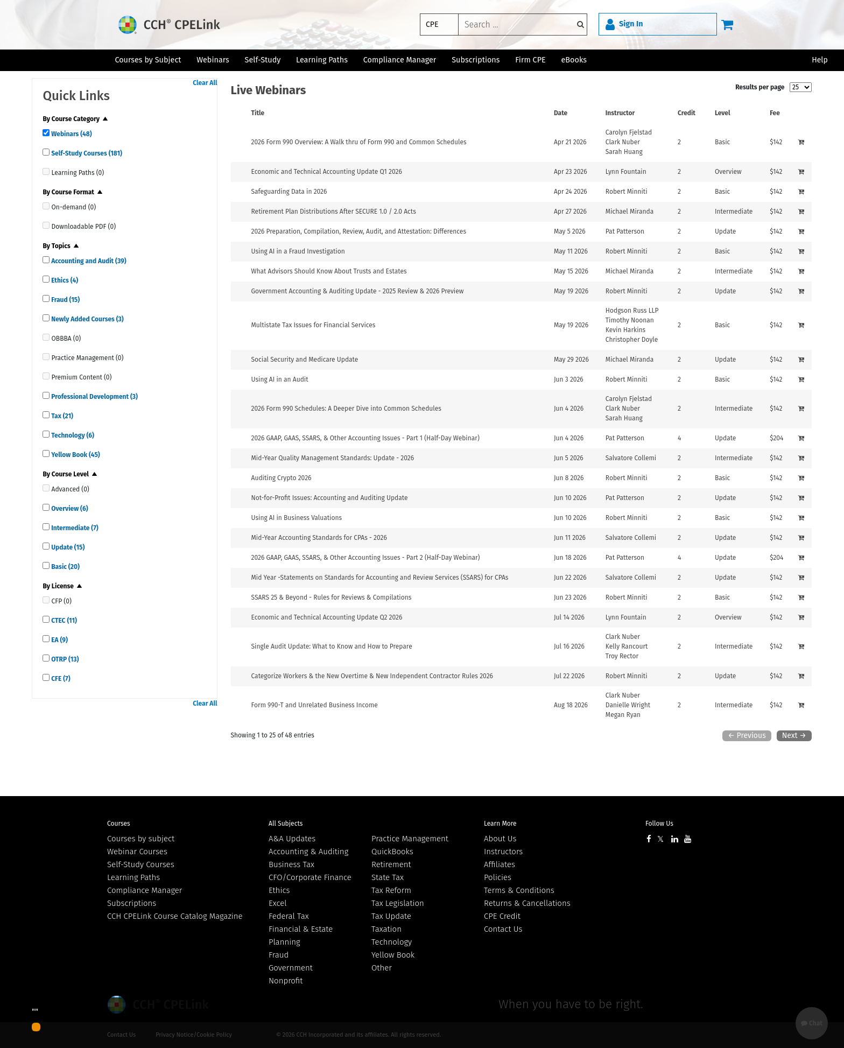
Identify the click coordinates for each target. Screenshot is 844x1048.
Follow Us (659, 823)
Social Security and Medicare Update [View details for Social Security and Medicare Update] (304, 359)
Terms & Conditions (519, 890)
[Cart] (727, 24)
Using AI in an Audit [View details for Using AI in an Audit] (279, 379)
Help (820, 60)
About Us (500, 838)
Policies (497, 877)
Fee (775, 113)
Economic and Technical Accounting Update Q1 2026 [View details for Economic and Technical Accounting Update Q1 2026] (326, 171)
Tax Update (391, 916)
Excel (278, 903)
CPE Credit (502, 916)
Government (291, 968)
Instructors (503, 851)
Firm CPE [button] (530, 60)
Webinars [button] (212, 60)
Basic (65, 567)
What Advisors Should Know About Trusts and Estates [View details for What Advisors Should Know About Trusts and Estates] (329, 271)
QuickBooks (392, 851)
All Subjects (286, 823)
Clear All (205, 83)
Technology (72, 435)
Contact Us (503, 929)
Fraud (65, 300)
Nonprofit (286, 981)
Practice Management (409, 838)
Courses (118, 823)
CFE (60, 679)
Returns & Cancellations (527, 903)
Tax (61, 416)
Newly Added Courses (86, 319)
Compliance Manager (144, 890)
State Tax (387, 877)
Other (381, 968)
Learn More (500, 823)
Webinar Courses (137, 851)
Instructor (620, 113)
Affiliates (499, 864)
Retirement (391, 864)
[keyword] (522, 24)
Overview (69, 508)
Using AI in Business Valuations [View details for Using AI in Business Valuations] (296, 518)
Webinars (71, 134)
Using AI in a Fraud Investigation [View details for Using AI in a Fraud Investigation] (298, 251)
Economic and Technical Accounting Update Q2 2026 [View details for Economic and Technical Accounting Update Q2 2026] (327, 617)
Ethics (64, 280)
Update (67, 547)
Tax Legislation (397, 903)
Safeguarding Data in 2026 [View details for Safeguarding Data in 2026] (289, 191)
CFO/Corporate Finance (310, 877)
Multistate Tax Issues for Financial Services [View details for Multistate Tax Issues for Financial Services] (313, 325)
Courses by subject (140, 838)
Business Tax (291, 864)
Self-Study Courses (86, 153)
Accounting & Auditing (308, 851)
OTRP (64, 659)
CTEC (63, 620)
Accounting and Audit (88, 261)
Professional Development (94, 396)
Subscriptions (131, 903)
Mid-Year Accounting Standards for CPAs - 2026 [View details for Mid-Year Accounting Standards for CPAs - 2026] (319, 537)
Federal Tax (289, 916)
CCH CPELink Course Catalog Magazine (175, 916)
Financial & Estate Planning (301, 935)
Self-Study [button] (263, 60)
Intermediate (74, 528)
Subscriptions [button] (476, 60)
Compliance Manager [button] (400, 60)
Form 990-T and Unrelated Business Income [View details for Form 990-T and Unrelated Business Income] (314, 705)
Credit (686, 113)
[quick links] (46, 132)
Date (560, 113)
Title (258, 113)
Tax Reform (391, 890)
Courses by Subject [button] (148, 60)
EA (59, 640)
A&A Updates (292, 838)
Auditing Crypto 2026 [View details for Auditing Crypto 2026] (281, 478)
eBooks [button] (574, 60)
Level (722, 113)
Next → (794, 735)
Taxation (386, 929)
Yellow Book (75, 455)
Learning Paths (322, 60)
